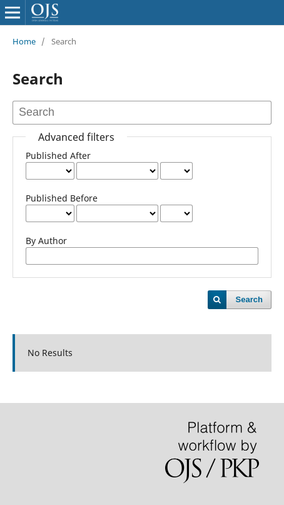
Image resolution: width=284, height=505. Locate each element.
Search (249, 299)
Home (24, 41)
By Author (46, 241)
